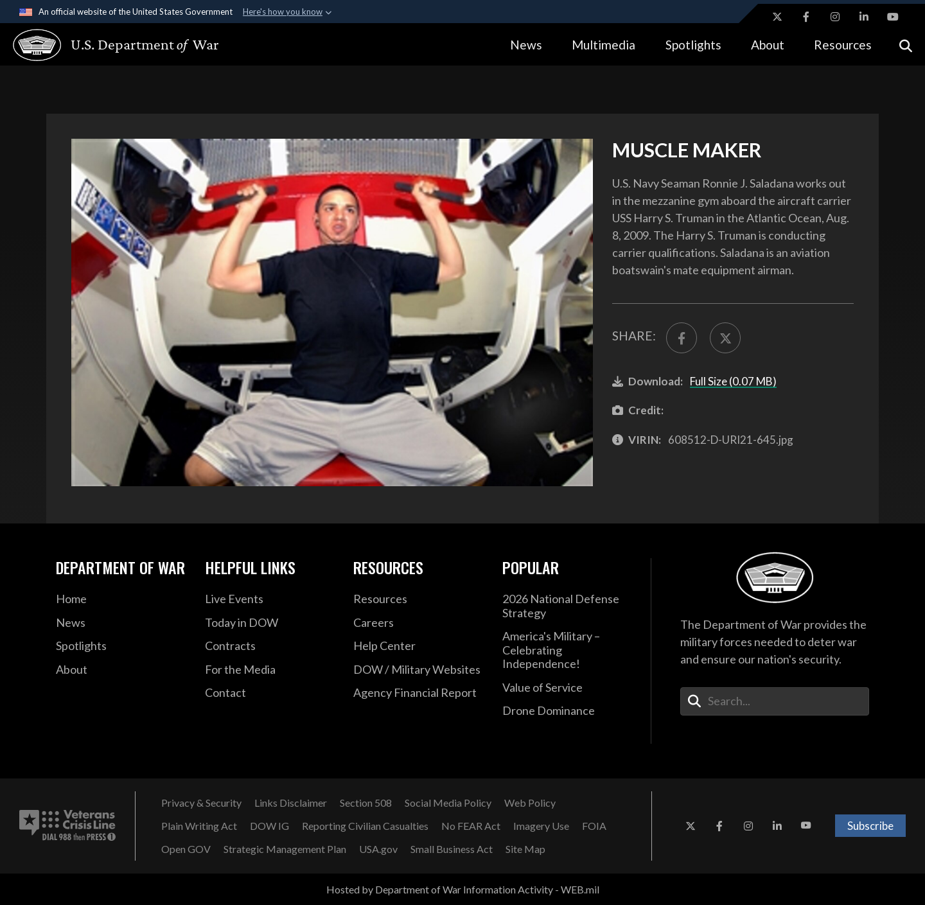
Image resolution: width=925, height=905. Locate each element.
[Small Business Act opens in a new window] (451, 849)
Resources (843, 44)
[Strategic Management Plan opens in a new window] (285, 849)
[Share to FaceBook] (681, 337)
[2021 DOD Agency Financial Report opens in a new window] (418, 693)
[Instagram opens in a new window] (835, 16)
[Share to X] (725, 337)
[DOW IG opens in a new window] (269, 826)
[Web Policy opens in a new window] (530, 802)
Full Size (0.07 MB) (733, 381)
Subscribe (870, 825)
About (767, 44)
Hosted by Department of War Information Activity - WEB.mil (462, 889)
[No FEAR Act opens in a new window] (471, 826)
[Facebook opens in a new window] (806, 16)
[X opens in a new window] (777, 16)
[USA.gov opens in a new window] (378, 849)
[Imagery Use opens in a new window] (541, 826)
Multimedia (603, 44)
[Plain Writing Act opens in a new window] (199, 826)
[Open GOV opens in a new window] (186, 849)
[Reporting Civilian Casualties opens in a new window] (365, 826)
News (526, 44)
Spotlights (693, 44)
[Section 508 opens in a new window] (365, 802)
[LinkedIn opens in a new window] (864, 16)
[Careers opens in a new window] (418, 623)
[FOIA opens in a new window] (594, 826)
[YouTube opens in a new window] (893, 16)
